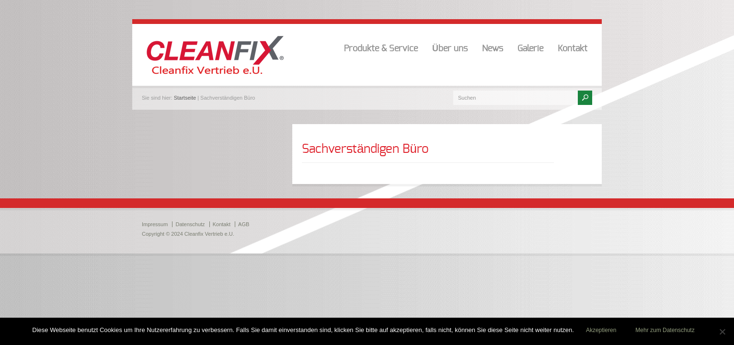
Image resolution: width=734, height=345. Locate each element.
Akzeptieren (601, 330)
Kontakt (572, 49)
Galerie (530, 49)
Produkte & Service (381, 49)
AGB (243, 224)
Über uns (450, 49)
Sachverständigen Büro (365, 149)
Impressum (155, 224)
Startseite (185, 98)
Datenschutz (190, 224)
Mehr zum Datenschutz (664, 330)
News (492, 49)
